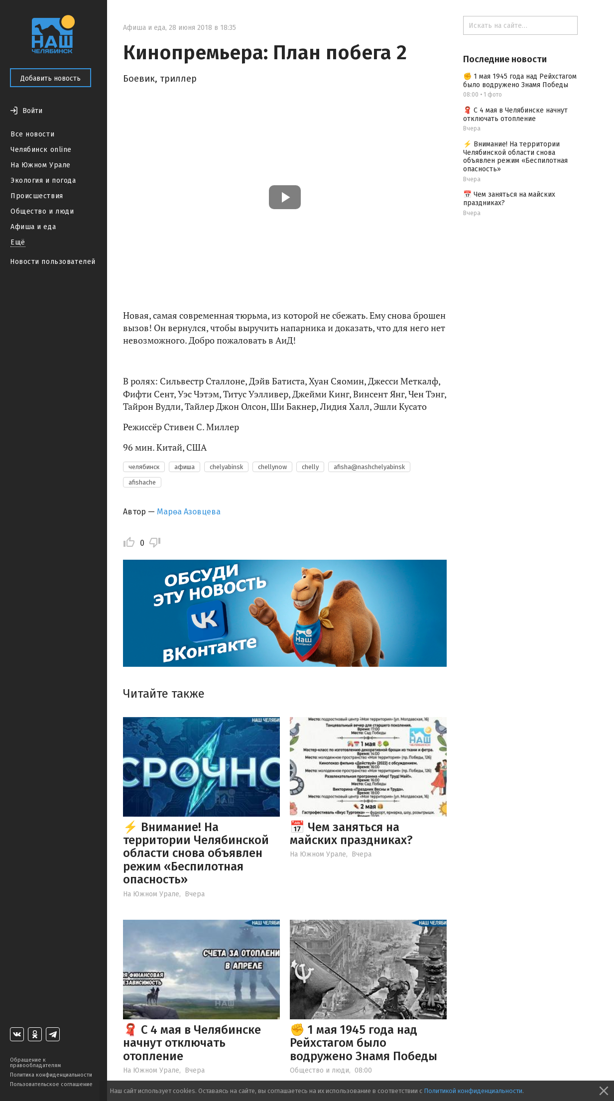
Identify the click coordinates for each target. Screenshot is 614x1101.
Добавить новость (50, 78)
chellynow (272, 467)
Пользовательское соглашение (51, 1084)
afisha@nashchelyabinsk (369, 467)
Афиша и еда (33, 227)
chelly (310, 467)
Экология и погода (43, 180)
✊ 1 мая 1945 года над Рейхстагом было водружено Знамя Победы (363, 1043)
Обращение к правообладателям (35, 1062)
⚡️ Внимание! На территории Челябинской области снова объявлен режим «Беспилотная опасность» (196, 853)
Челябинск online (41, 149)
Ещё (17, 242)
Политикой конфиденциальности (473, 1091)
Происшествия (36, 196)
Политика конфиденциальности (51, 1075)
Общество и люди (42, 211)
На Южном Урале (40, 165)
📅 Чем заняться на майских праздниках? (351, 833)
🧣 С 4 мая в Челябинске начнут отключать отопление (192, 1043)
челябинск (143, 467)
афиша (184, 467)
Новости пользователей (53, 261)
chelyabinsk (226, 467)
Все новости (32, 134)
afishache (142, 482)
